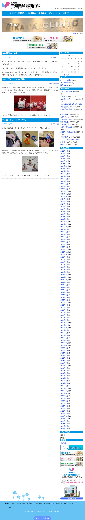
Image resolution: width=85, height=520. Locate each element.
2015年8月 (64, 423)
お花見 (62, 97)
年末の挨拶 (64, 137)
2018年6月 (64, 353)
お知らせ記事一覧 (18, 503)
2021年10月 (64, 280)
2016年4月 (64, 408)
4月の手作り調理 (66, 91)
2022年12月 (64, 249)
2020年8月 (64, 307)
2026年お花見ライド (67, 99)
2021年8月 (64, 285)
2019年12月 (64, 323)
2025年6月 (64, 176)
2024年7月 (64, 204)
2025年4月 (64, 181)
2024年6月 (64, 206)
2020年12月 (64, 302)
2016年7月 (64, 401)
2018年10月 (64, 345)
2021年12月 (64, 275)
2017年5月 (64, 378)
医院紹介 (22, 13)
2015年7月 (64, 426)
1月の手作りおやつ (67, 127)
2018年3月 (64, 360)
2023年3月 (64, 242)
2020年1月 (64, 320)
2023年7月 (64, 232)
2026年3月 (64, 153)
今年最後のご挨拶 (9, 53)
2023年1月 (64, 247)
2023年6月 (64, 234)
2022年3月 (64, 267)
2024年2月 (64, 217)
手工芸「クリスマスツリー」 (14, 120)
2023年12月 (64, 222)
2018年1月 (64, 363)
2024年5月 (64, 209)
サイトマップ (10, 507)
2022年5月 (64, 262)
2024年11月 (64, 194)
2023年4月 (64, 239)
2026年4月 (64, 151)
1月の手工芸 (64, 124)
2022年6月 (64, 259)
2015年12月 (64, 416)
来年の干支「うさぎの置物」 (14, 79)
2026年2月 (64, 156)
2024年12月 (64, 191)
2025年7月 (64, 174)
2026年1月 (64, 158)
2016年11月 (64, 391)
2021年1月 (64, 300)
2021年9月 (64, 282)
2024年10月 (64, 196)
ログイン (63, 443)
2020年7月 (64, 310)
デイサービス (54, 13)
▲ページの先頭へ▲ (42, 518)
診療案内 (32, 13)
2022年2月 (64, 270)
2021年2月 (64, 297)
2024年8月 (64, 201)
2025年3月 (64, 184)
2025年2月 (64, 186)
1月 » (68, 75)
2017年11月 (64, 365)
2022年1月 (64, 272)
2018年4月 (64, 358)
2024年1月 (64, 219)
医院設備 (42, 13)
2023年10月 (64, 227)
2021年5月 (64, 292)
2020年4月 (64, 315)
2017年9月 (64, 368)
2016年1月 (64, 413)
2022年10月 (64, 254)
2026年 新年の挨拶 (67, 132)
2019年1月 (64, 340)
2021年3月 (64, 295)
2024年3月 (64, 214)
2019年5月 (64, 335)
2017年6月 (64, 376)
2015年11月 (64, 418)
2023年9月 (64, 229)
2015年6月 (64, 429)
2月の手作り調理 (66, 119)
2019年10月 (64, 328)
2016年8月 (64, 398)
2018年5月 (64, 355)
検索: (62, 435)
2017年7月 (64, 373)
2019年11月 (64, 325)
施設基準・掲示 (65, 83)
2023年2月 (64, 244)
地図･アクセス (69, 13)
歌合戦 (62, 144)
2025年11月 (64, 163)
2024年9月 (64, 199)
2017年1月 (64, 386)
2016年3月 (64, 411)
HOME (13, 13)
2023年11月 (64, 224)
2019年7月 (64, 333)
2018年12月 (64, 343)
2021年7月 (64, 287)
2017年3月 (64, 383)
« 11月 (62, 75)
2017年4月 (64, 381)
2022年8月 (64, 257)
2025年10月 (64, 166)
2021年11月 (64, 277)
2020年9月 (64, 305)
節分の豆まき (65, 122)
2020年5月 (64, 312)
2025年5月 (64, 179)
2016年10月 (64, 393)
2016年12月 (64, 388)
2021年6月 (64, 290)
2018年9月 (64, 348)
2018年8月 (64, 350)
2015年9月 (64, 421)
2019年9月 (64, 330)
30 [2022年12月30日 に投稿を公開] (78, 72)
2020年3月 (64, 317)
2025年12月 (64, 161)
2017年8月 (64, 370)
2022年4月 (64, 264)
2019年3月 (64, 338)
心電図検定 (64, 114)
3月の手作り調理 (66, 109)
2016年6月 (64, 403)
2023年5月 (64, 237)
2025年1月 (64, 189)
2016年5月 (64, 406)
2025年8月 (64, 171)
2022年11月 (64, 252)
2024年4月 (64, 211)
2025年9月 (64, 169)
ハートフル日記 (53, 57)
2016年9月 (64, 396)
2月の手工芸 (64, 117)
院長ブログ (64, 85)
